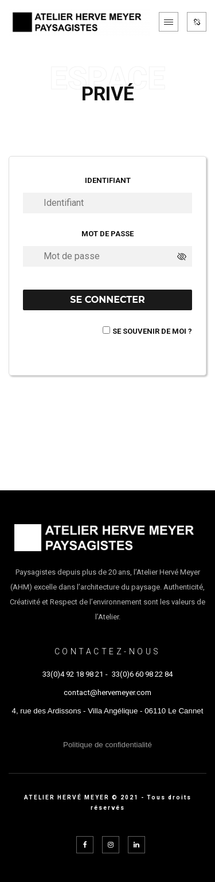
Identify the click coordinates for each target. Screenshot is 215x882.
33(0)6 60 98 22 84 (142, 674)
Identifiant (108, 180)
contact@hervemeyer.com (107, 692)
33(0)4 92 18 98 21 (72, 674)
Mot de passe (107, 233)
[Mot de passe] (107, 256)
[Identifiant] (107, 203)
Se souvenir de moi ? (152, 331)
